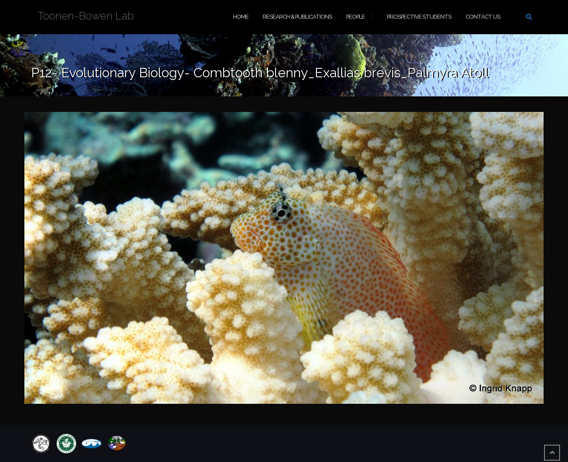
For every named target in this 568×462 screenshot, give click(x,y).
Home (240, 16)
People (355, 16)
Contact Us (482, 16)
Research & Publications (297, 16)
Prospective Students (419, 16)
